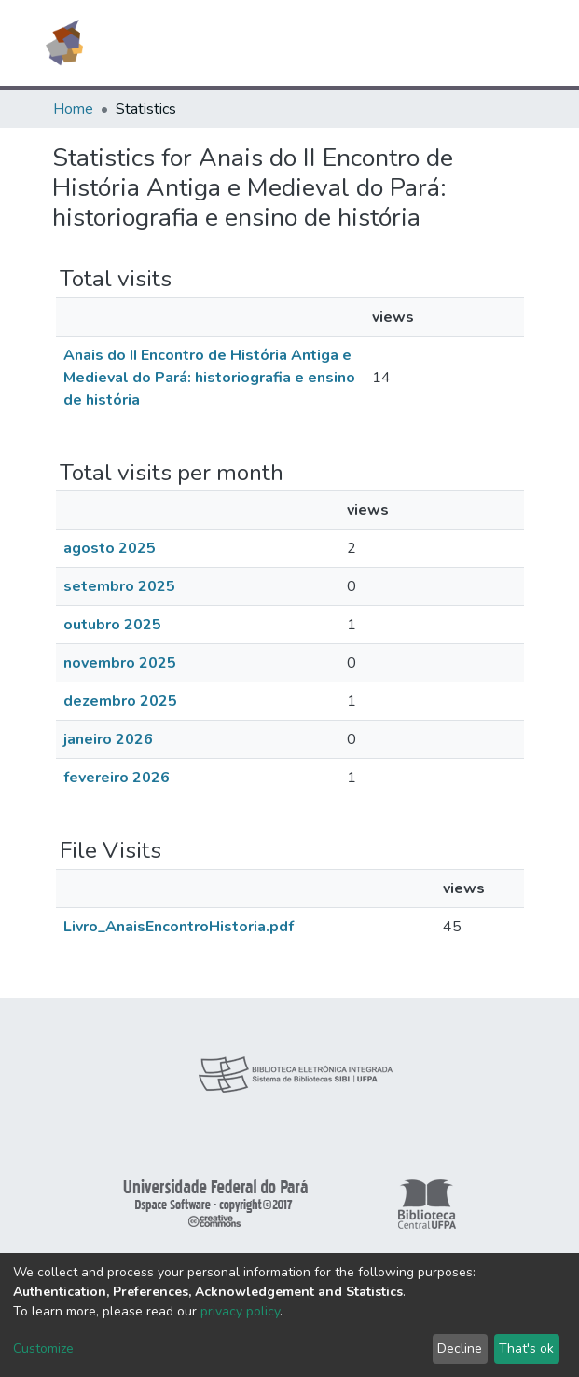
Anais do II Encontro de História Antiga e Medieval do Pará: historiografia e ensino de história (209, 377)
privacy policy (240, 1311)
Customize (43, 1348)
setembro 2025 (119, 586)
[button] (419, 43)
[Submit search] (392, 43)
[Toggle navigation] (515, 43)
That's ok (526, 1348)
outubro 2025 (112, 624)
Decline (459, 1348)
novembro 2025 (119, 663)
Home (73, 109)
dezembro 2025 (120, 701)
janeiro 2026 (108, 739)
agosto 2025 (109, 548)
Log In (457, 43)
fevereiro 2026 (116, 777)
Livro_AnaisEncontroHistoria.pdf (178, 926)
